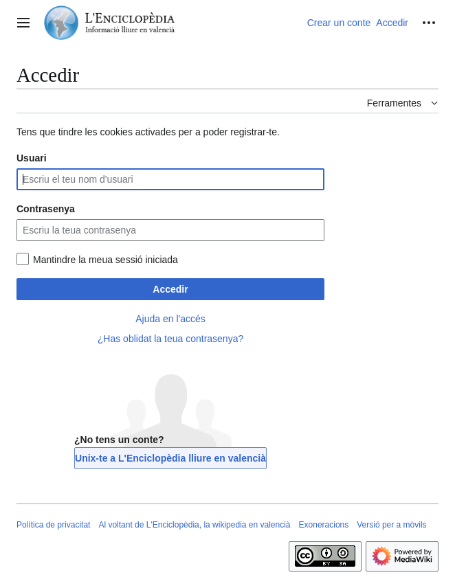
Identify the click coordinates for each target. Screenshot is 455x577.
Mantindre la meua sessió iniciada (105, 259)
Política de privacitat (53, 525)
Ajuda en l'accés (170, 318)
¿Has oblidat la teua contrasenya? (170, 338)
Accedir (170, 289)
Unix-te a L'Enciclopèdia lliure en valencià (170, 458)
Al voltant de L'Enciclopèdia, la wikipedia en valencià (194, 525)
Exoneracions (324, 525)
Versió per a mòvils (391, 525)
